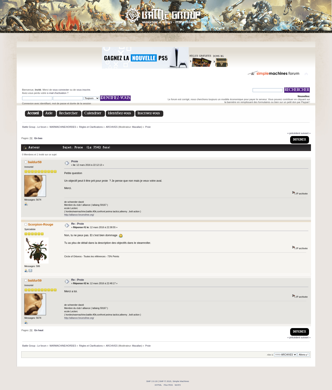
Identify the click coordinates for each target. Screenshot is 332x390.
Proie (74, 161)
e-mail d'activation (56, 93)
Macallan (136, 127)
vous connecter (61, 89)
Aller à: (270, 354)
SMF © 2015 (165, 381)
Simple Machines (181, 381)
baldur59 (34, 162)
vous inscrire (83, 89)
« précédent (293, 133)
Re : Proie (77, 223)
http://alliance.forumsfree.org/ (79, 214)
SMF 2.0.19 (151, 381)
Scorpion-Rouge (40, 224)
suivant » (306, 133)
